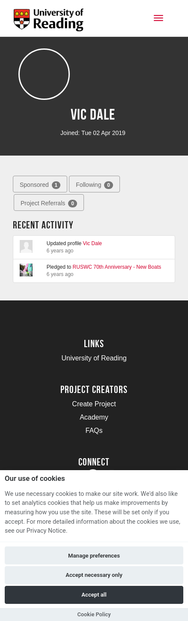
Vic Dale (92, 243)
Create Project (94, 404)
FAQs (93, 430)
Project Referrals (49, 203)
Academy (94, 417)
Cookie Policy (93, 614)
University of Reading (93, 358)
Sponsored (40, 185)
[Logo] (49, 22)
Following (94, 185)
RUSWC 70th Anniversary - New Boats (117, 267)
